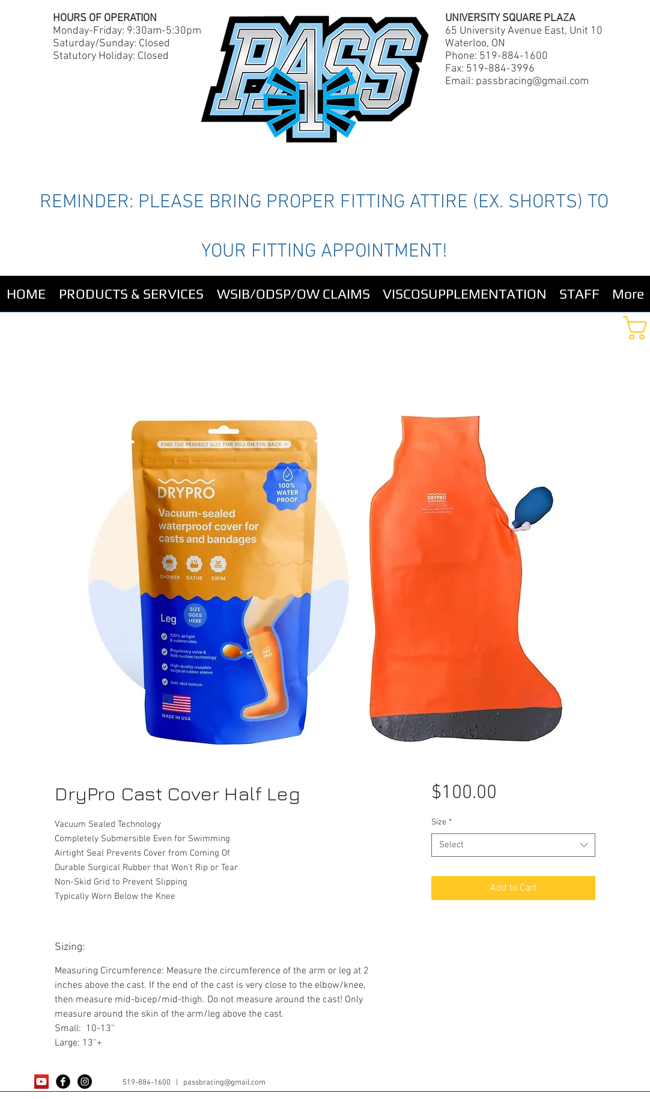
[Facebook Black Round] (63, 1081)
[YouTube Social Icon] (41, 1081)
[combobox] (513, 845)
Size (441, 822)
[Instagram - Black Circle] (84, 1081)
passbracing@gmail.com (532, 81)
